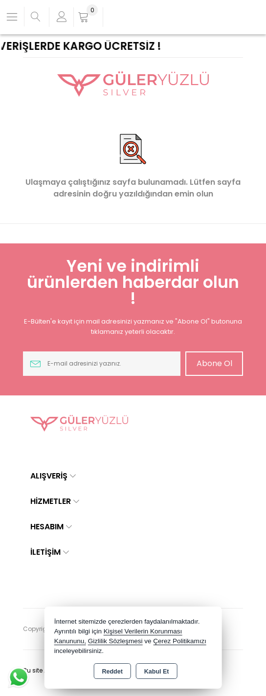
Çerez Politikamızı (179, 641)
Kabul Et (156, 671)
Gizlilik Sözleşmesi (115, 641)
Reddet (112, 671)
